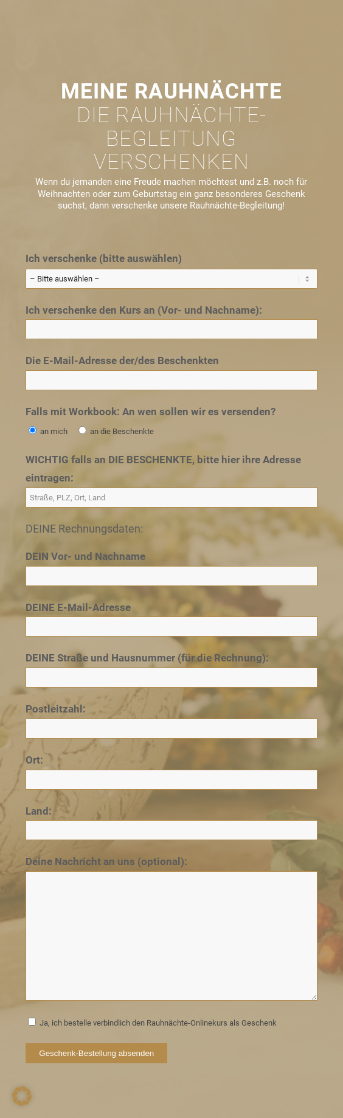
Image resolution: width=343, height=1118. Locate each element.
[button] (22, 1096)
